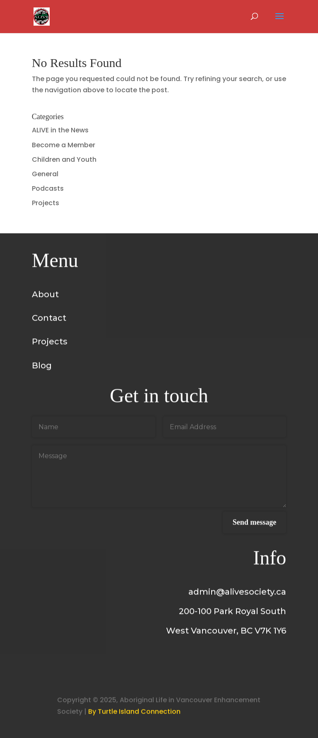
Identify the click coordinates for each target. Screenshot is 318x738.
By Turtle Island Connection (134, 714)
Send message (255, 525)
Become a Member (63, 145)
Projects (45, 203)
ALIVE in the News (60, 130)
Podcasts (48, 188)
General (45, 174)
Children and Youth (64, 159)
